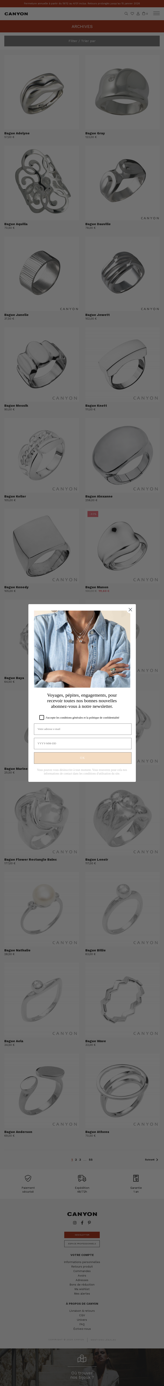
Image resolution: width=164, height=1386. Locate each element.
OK (82, 758)
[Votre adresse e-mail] (83, 729)
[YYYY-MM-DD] (83, 743)
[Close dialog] (130, 609)
